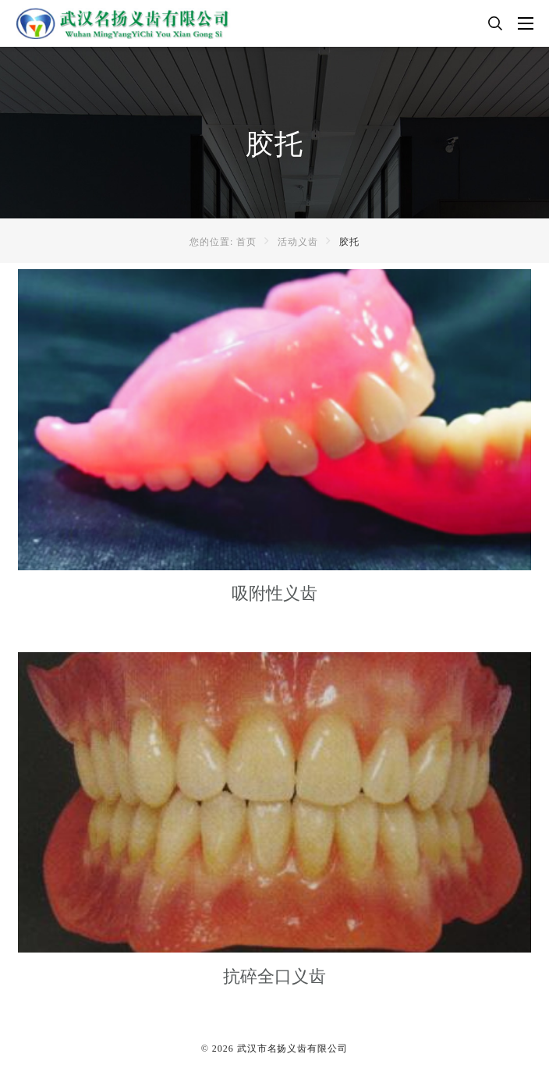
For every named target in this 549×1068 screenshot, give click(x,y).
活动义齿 (298, 241)
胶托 (349, 241)
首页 (246, 241)
